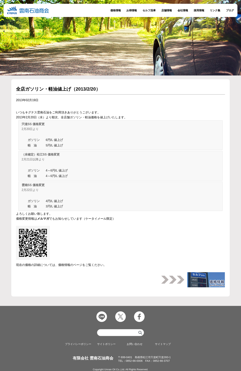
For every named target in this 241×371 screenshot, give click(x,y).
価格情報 (115, 10)
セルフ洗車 (149, 10)
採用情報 (199, 10)
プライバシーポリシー (78, 344)
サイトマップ (163, 344)
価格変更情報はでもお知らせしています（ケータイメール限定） (65, 218)
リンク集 (215, 10)
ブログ (230, 10)
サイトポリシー (106, 344)
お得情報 (131, 10)
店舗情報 (166, 10)
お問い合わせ (135, 344)
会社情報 (183, 10)
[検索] (140, 332)
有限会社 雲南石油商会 (93, 358)
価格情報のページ (70, 264)
